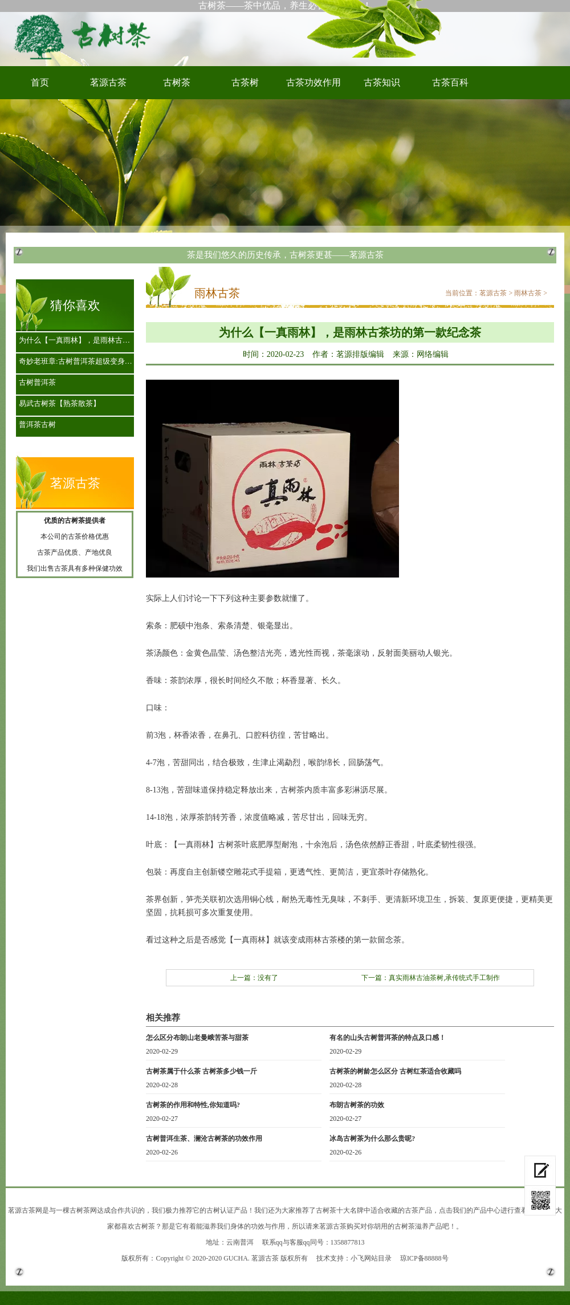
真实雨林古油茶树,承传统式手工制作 (444, 978)
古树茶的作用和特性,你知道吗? (193, 1105)
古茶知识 (382, 82)
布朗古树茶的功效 (356, 1105)
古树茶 (85, 36)
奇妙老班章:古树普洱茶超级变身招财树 (78, 361)
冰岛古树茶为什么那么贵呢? (372, 1139)
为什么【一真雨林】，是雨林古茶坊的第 (78, 340)
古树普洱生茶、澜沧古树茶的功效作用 (204, 1139)
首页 (40, 82)
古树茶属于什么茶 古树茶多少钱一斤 (201, 1071)
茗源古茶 (108, 82)
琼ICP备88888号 (424, 1258)
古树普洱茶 (37, 382)
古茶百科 (450, 82)
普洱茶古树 (37, 424)
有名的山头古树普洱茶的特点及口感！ (387, 1038)
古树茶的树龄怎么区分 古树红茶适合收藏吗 (395, 1071)
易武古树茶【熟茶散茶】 (59, 403)
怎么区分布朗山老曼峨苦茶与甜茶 (197, 1038)
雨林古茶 (528, 293)
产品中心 (486, 1210)
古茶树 (245, 82)
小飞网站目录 (371, 1258)
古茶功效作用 (313, 82)
